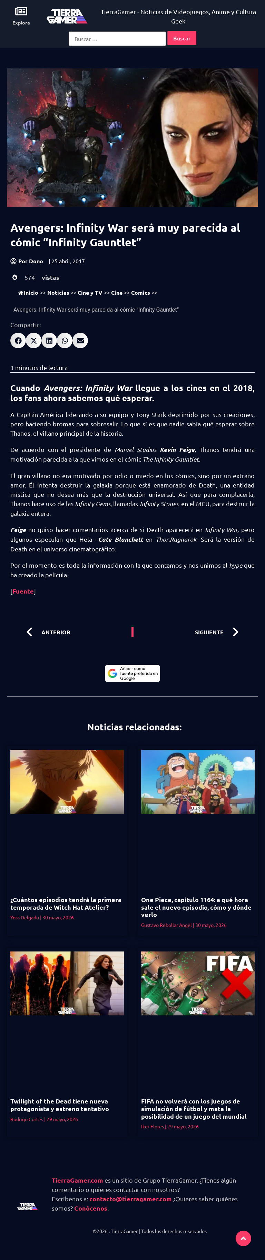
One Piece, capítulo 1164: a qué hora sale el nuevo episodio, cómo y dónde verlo (196, 907)
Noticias (58, 292)
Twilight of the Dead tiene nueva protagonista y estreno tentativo (59, 1104)
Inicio (28, 292)
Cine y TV (90, 292)
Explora (21, 22)
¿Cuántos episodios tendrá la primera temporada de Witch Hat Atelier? (65, 903)
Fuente (23, 591)
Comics (140, 292)
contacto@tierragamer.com (130, 1199)
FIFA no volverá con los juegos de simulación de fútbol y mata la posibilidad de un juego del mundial (194, 1108)
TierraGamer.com (77, 1180)
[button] (18, 340)
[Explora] (21, 11)
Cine (116, 292)
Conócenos (90, 1208)
